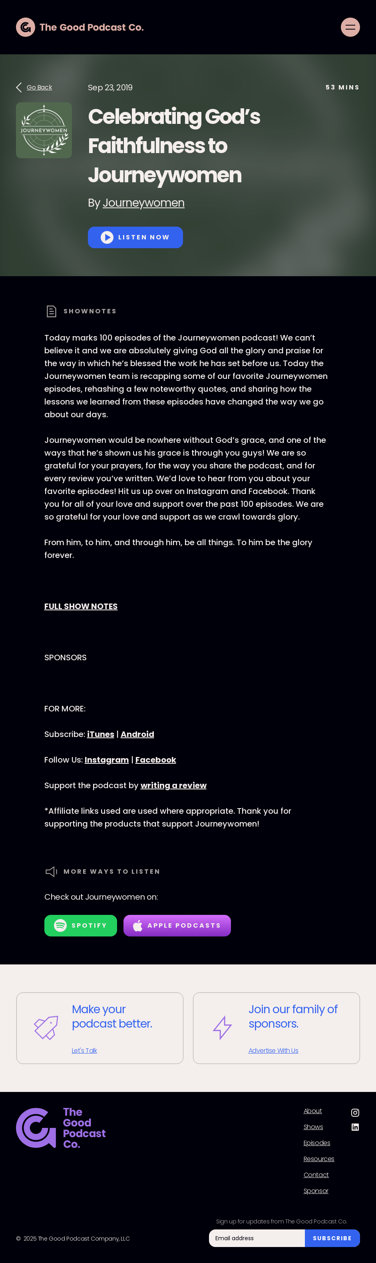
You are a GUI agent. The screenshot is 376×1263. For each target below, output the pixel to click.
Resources (319, 1159)
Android (137, 734)
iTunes (100, 734)
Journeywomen (144, 203)
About (313, 1111)
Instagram (107, 759)
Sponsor (316, 1191)
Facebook (155, 759)
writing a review (174, 785)
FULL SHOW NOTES (81, 606)
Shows (313, 1127)
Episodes (317, 1143)
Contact (316, 1175)
